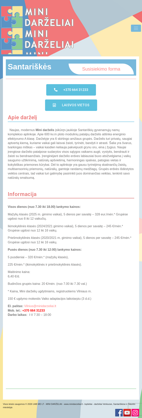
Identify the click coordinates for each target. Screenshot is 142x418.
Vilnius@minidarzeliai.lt (40, 306)
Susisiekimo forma (101, 69)
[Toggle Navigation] (136, 28)
